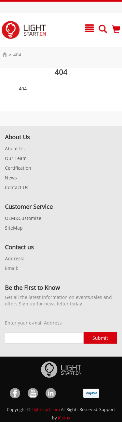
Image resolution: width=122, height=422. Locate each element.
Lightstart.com (46, 409)
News (11, 178)
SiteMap (14, 228)
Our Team (16, 158)
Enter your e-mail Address (33, 323)
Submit (100, 338)
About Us (15, 148)
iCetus (64, 418)
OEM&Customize (23, 218)
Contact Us (16, 187)
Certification (18, 168)
